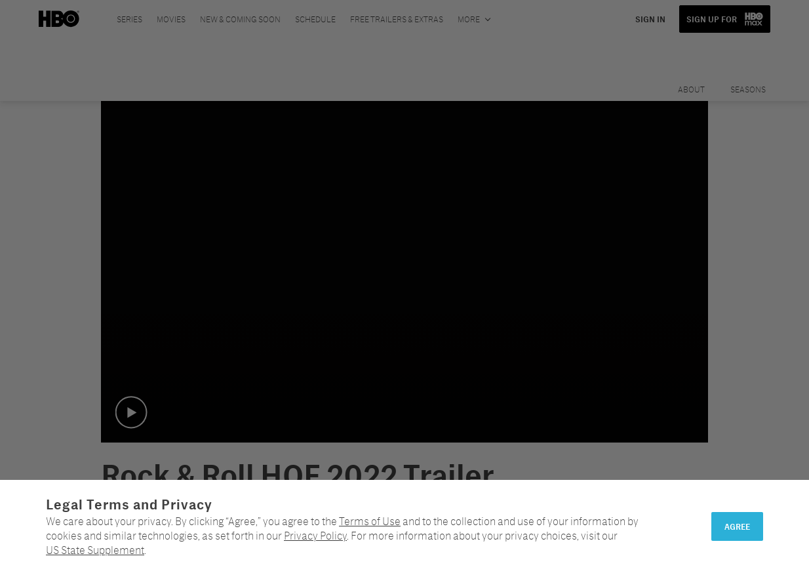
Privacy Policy (315, 535)
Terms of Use (370, 521)
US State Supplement (95, 549)
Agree (737, 526)
